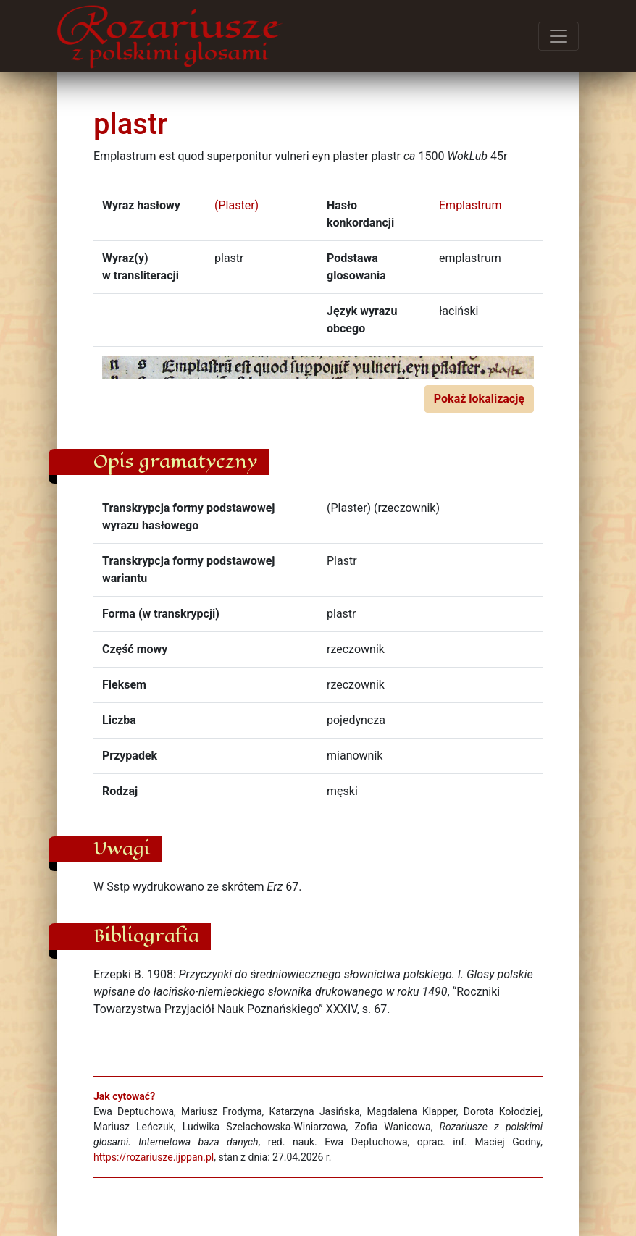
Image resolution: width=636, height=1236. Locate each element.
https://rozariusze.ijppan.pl (153, 1157)
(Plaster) (236, 205)
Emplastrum (470, 205)
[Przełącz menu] (558, 36)
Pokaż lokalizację (479, 398)
